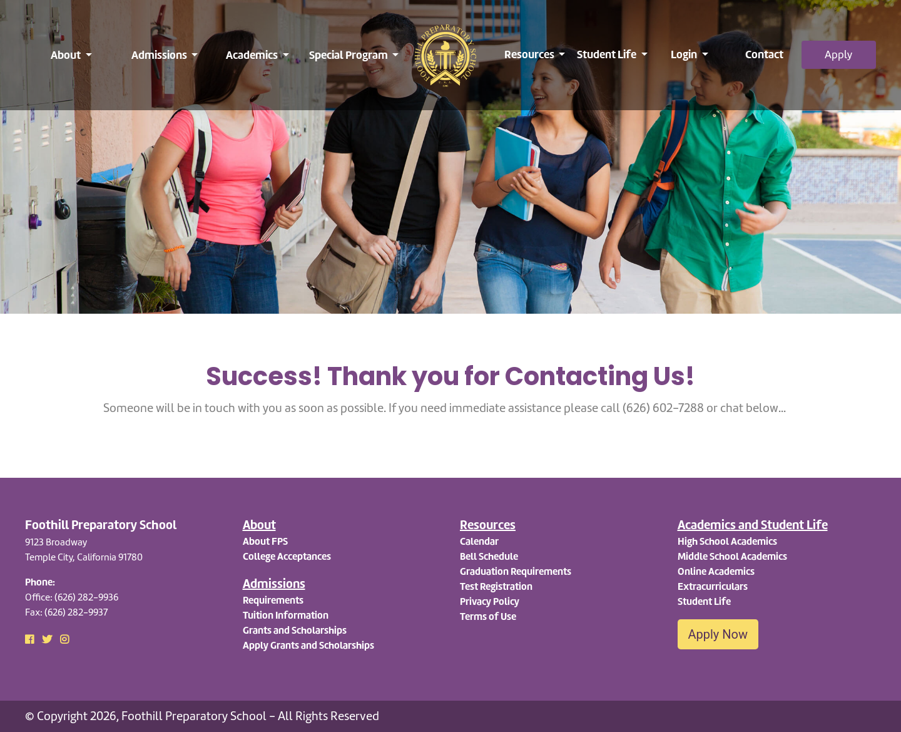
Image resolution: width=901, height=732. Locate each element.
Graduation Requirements (515, 571)
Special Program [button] (349, 55)
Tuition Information (285, 615)
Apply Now (718, 634)
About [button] (67, 55)
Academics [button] (253, 55)
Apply (838, 54)
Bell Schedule (489, 556)
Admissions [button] (160, 55)
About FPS (265, 541)
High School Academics (727, 541)
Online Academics (716, 571)
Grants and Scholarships (295, 630)
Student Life (704, 601)
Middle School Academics (732, 556)
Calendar (479, 541)
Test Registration (496, 586)
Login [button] (685, 54)
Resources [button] (530, 54)
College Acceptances (287, 556)
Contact (764, 54)
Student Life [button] (607, 54)
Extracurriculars (713, 586)
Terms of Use (488, 616)
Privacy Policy (489, 601)
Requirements (273, 600)
